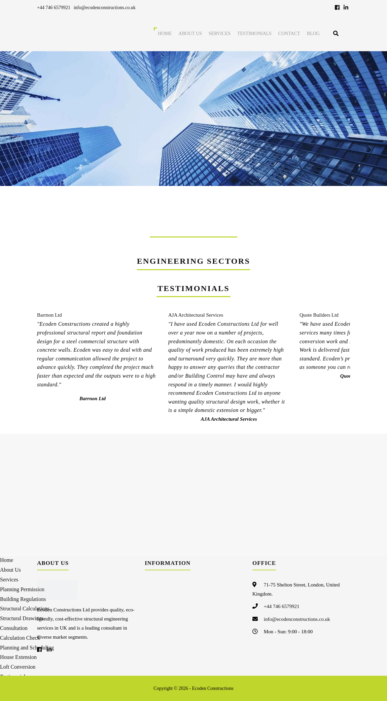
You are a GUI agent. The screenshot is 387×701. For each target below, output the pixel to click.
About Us (190, 33)
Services (220, 33)
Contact (289, 33)
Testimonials (254, 33)
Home (165, 33)
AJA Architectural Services (195, 315)
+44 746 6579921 (53, 7)
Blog (313, 33)
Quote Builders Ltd (319, 315)
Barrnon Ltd (49, 315)
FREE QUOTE (296, 200)
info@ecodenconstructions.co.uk (105, 7)
